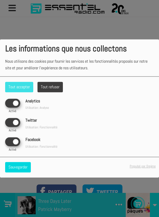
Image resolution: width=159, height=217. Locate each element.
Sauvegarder (18, 167)
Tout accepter (19, 87)
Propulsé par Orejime (143, 166)
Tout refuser (50, 87)
